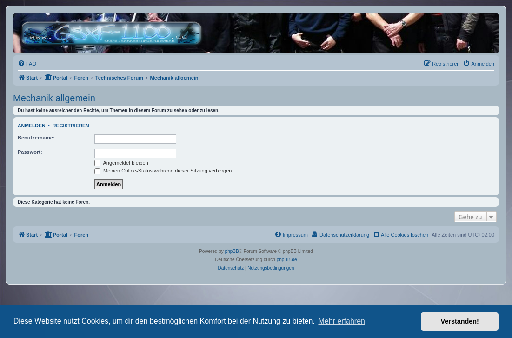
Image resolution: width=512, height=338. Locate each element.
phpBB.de (287, 259)
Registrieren (71, 125)
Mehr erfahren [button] (341, 321)
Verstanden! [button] (460, 321)
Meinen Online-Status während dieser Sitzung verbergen (163, 170)
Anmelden (32, 125)
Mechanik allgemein (54, 98)
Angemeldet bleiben (121, 163)
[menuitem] (27, 63)
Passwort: (30, 152)
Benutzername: (36, 137)
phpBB (232, 251)
